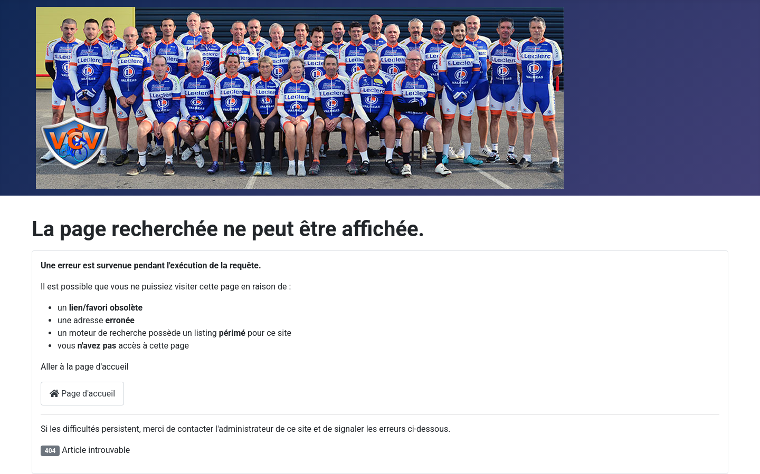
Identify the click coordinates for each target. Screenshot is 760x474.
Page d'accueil (82, 394)
